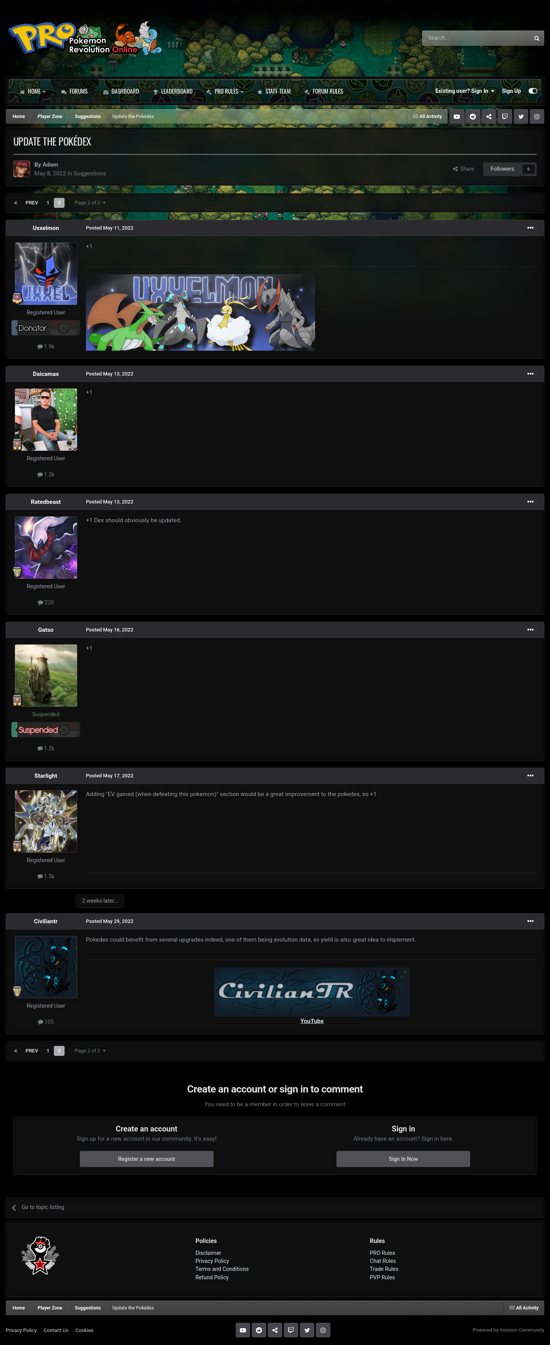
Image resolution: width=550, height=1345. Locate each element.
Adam (50, 164)
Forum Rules (324, 90)
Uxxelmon (46, 228)
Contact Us (56, 1330)
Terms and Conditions (222, 1269)
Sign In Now (403, 1159)
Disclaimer (208, 1253)
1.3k (46, 876)
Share (463, 169)
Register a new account (146, 1159)
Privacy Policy (212, 1261)
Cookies (84, 1330)
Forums (74, 90)
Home (32, 90)
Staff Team (274, 90)
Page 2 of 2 (90, 203)
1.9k (46, 346)
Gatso (46, 629)
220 (46, 602)
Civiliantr (46, 921)
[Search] (456, 38)
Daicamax (46, 374)
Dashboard (121, 90)
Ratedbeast (46, 502)
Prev (32, 203)
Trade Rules (384, 1269)
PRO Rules (224, 90)
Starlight (45, 775)
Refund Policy (212, 1277)
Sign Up (511, 91)
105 (46, 1022)
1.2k (46, 474)
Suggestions (90, 173)
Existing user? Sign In (464, 90)
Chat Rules (383, 1261)
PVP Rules (382, 1277)
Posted (109, 228)
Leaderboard (172, 90)
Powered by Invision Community (508, 1330)
